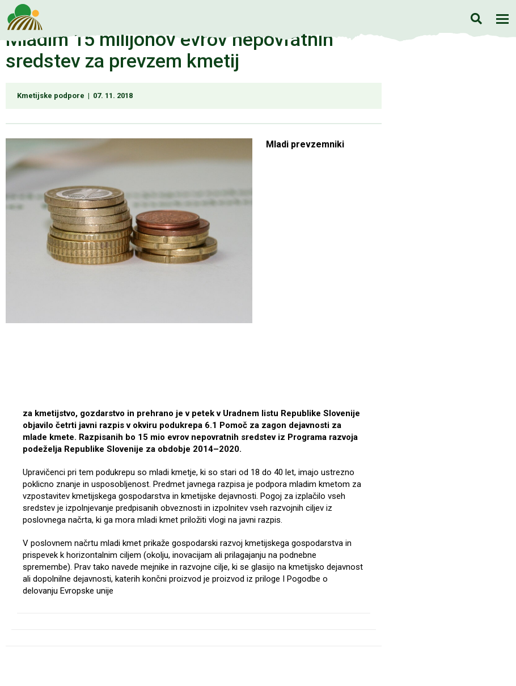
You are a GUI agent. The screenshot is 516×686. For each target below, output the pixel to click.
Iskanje (476, 18)
